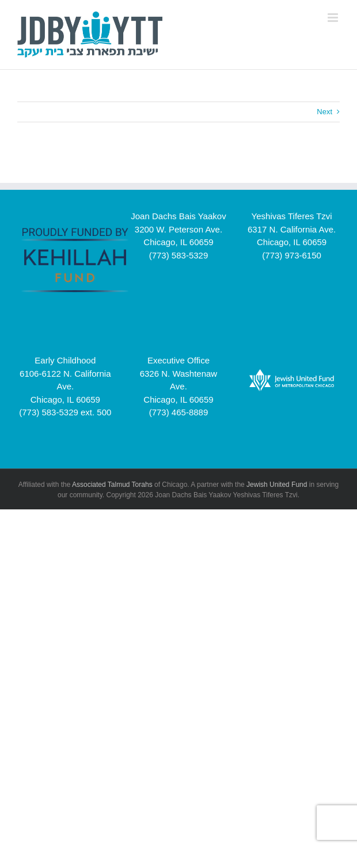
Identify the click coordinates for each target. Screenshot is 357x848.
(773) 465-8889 (178, 412)
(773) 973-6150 (291, 255)
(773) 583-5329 (178, 255)
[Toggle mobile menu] (334, 18)
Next (324, 111)
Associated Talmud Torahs (112, 485)
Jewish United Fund (276, 485)
